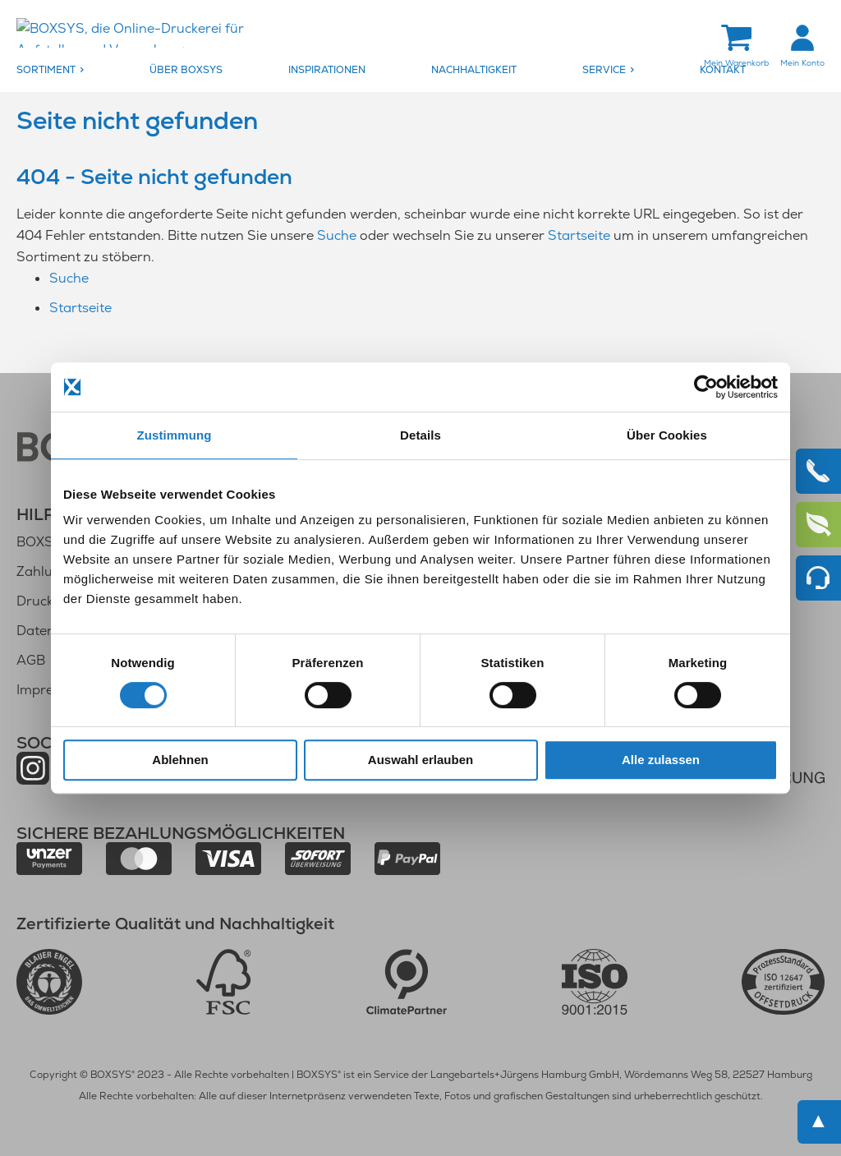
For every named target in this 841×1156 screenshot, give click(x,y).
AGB (30, 660)
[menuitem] (78, 70)
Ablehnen (180, 760)
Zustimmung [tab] (174, 435)
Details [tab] (420, 435)
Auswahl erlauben (420, 760)
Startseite (579, 236)
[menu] (420, 70)
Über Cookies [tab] (667, 435)
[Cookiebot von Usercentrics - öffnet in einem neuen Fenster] (706, 387)
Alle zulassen (661, 760)
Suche (336, 236)
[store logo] (151, 34)
